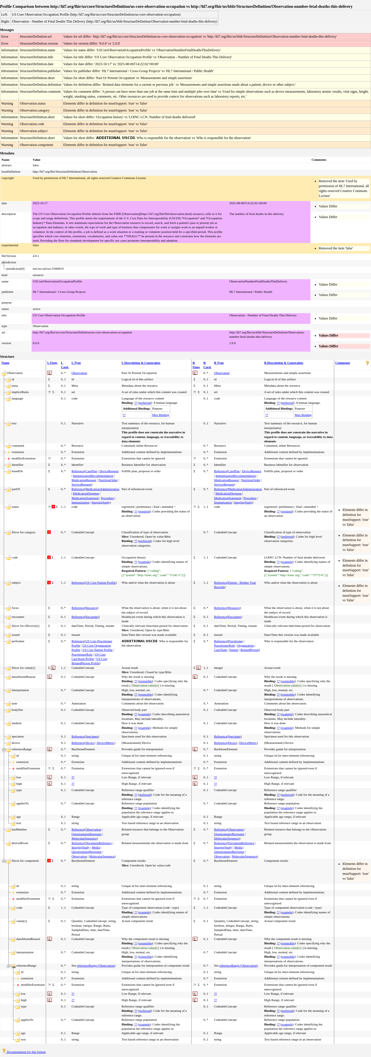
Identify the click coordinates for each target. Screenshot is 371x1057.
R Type (219, 362)
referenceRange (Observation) (96, 965)
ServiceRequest (81, 484)
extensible (145, 681)
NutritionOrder (108, 480)
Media (96, 847)
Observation (79, 373)
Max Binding (160, 415)
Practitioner (235, 641)
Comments (342, 362)
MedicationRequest (84, 480)
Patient (233, 649)
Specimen (92, 736)
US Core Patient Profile (101, 582)
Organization (245, 645)
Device (90, 742)
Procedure (107, 498)
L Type (76, 362)
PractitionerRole (82, 654)
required (144, 511)
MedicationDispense (86, 493)
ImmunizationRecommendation (93, 475)
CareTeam (220, 649)
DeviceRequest (109, 471)
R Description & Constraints (283, 362)
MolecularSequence (84, 838)
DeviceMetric (105, 742)
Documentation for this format (23, 1052)
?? (135, 402)
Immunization (81, 502)
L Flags (52, 362)
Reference (78, 471)
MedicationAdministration (102, 489)
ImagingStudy (101, 502)
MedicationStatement (85, 498)
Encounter (92, 616)
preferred (144, 402)
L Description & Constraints (141, 362)
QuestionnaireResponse (87, 834)
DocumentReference (99, 843)
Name (5, 362)
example (144, 561)
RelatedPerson (249, 649)
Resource (91, 607)
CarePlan (91, 471)
